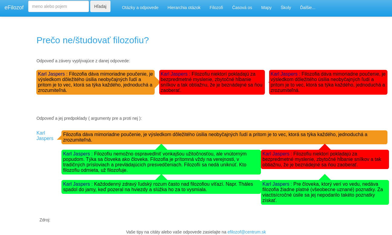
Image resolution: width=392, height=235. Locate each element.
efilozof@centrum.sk (247, 232)
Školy (286, 7)
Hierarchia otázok (184, 7)
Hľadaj (100, 6)
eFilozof (14, 8)
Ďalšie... (308, 7)
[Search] (58, 6)
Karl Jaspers (44, 135)
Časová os (242, 7)
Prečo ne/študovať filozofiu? (92, 40)
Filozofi (216, 7)
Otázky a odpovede (140, 7)
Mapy (266, 7)
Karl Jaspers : (53, 74)
